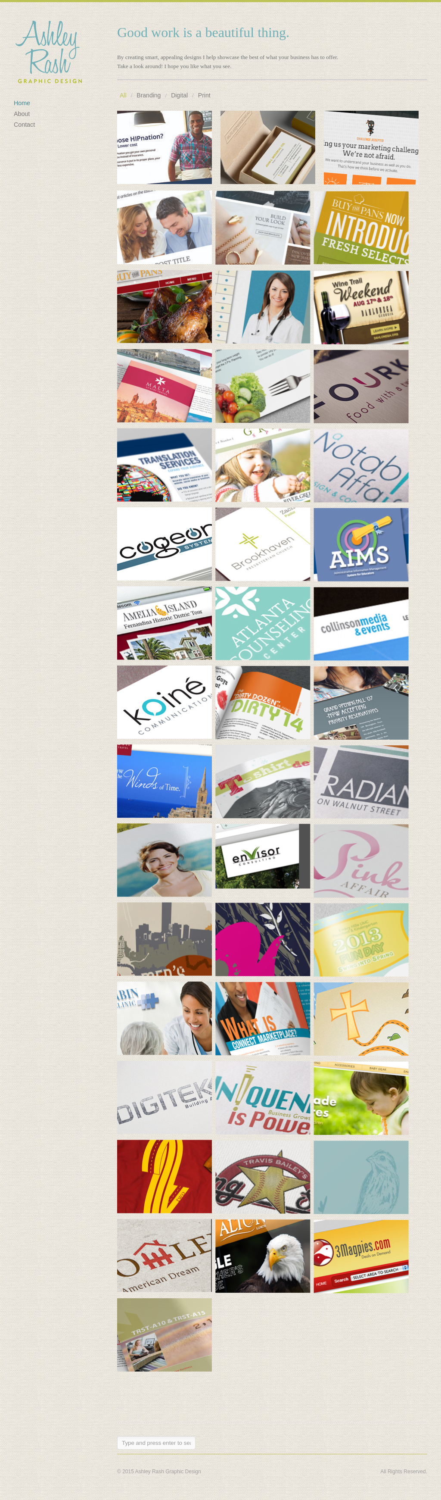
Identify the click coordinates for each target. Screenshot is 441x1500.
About (22, 113)
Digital (179, 95)
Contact (24, 124)
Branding (149, 95)
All (123, 95)
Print (204, 95)
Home (22, 103)
